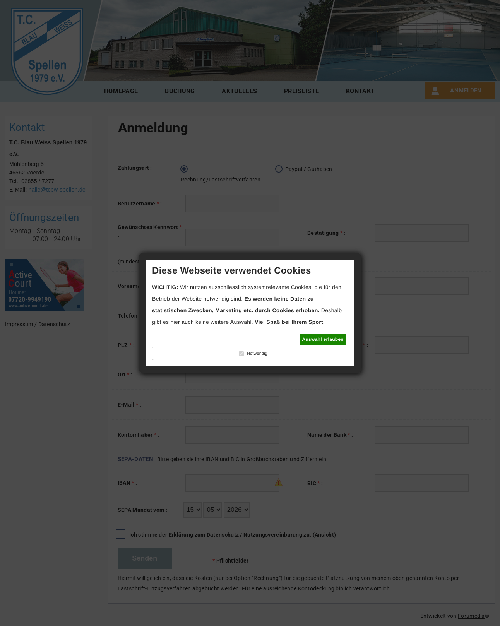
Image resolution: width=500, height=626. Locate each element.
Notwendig (257, 353)
